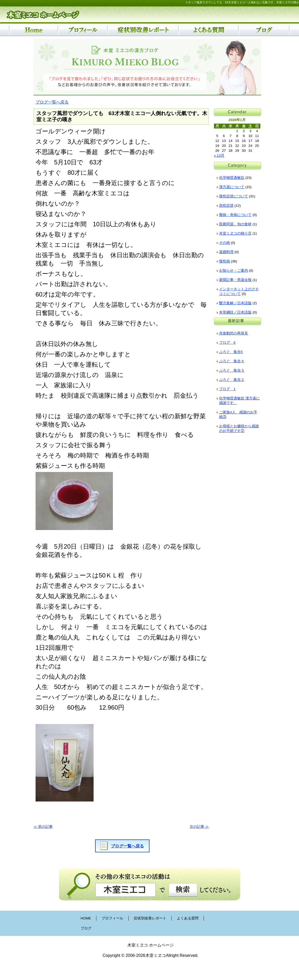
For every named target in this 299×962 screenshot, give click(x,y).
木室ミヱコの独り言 (235, 233)
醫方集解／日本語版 (235, 303)
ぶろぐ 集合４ (231, 361)
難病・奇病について (235, 215)
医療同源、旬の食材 (235, 224)
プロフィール (112, 918)
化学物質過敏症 (231, 178)
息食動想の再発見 (233, 333)
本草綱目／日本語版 (235, 312)
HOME (86, 918)
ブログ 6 (227, 342)
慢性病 (224, 261)
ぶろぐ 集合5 (231, 352)
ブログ (86, 928)
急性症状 (226, 205)
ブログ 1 (227, 389)
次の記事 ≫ (199, 827)
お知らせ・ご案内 (233, 270)
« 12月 (219, 155)
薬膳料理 (226, 252)
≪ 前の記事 (43, 827)
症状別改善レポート (150, 918)
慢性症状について (233, 196)
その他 (224, 243)
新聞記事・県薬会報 (235, 280)
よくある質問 (187, 918)
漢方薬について (231, 187)
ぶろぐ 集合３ (231, 370)
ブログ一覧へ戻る (52, 102)
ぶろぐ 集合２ (231, 380)
